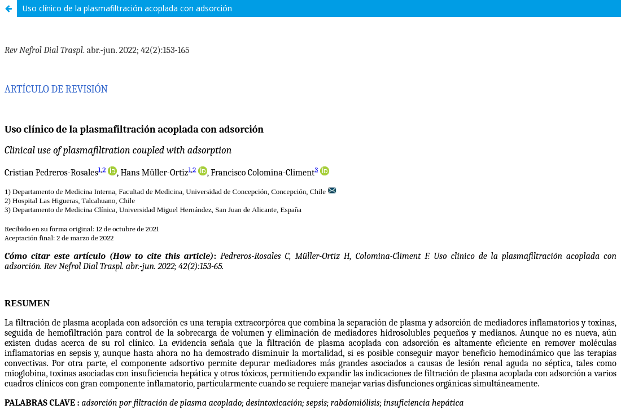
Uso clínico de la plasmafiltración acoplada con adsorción (127, 8)
